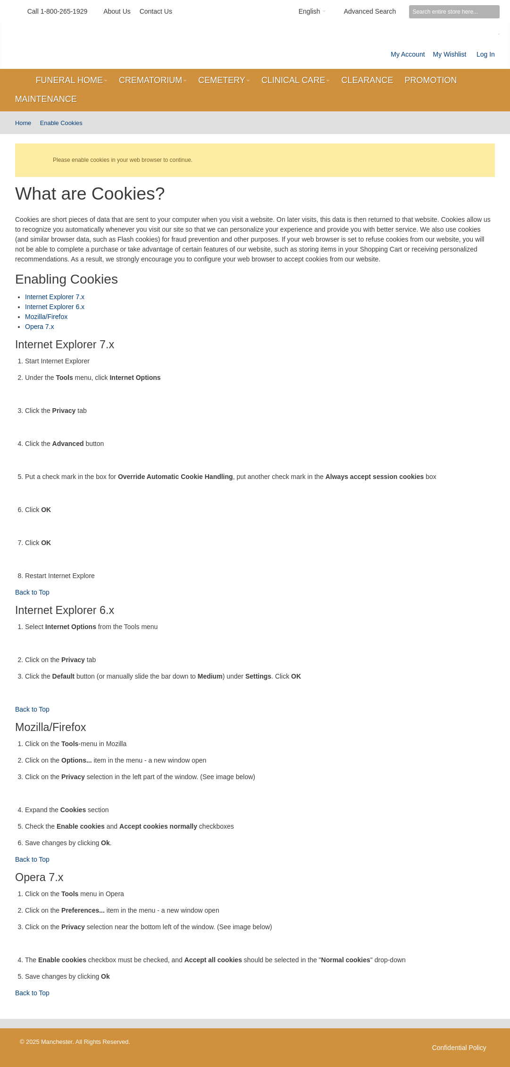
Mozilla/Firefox (46, 316)
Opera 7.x (39, 326)
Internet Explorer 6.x (54, 307)
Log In (486, 54)
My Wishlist (450, 54)
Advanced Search (370, 11)
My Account (408, 54)
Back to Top (32, 592)
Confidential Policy (459, 1047)
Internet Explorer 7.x (54, 297)
